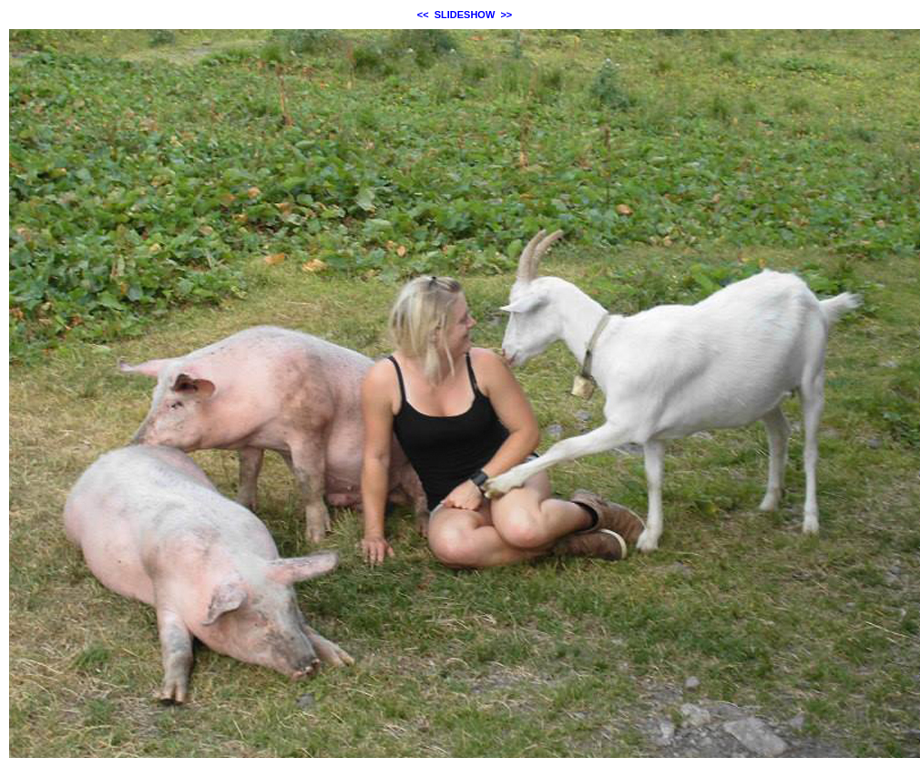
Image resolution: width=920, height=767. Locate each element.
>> (506, 14)
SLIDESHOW (465, 14)
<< (423, 14)
